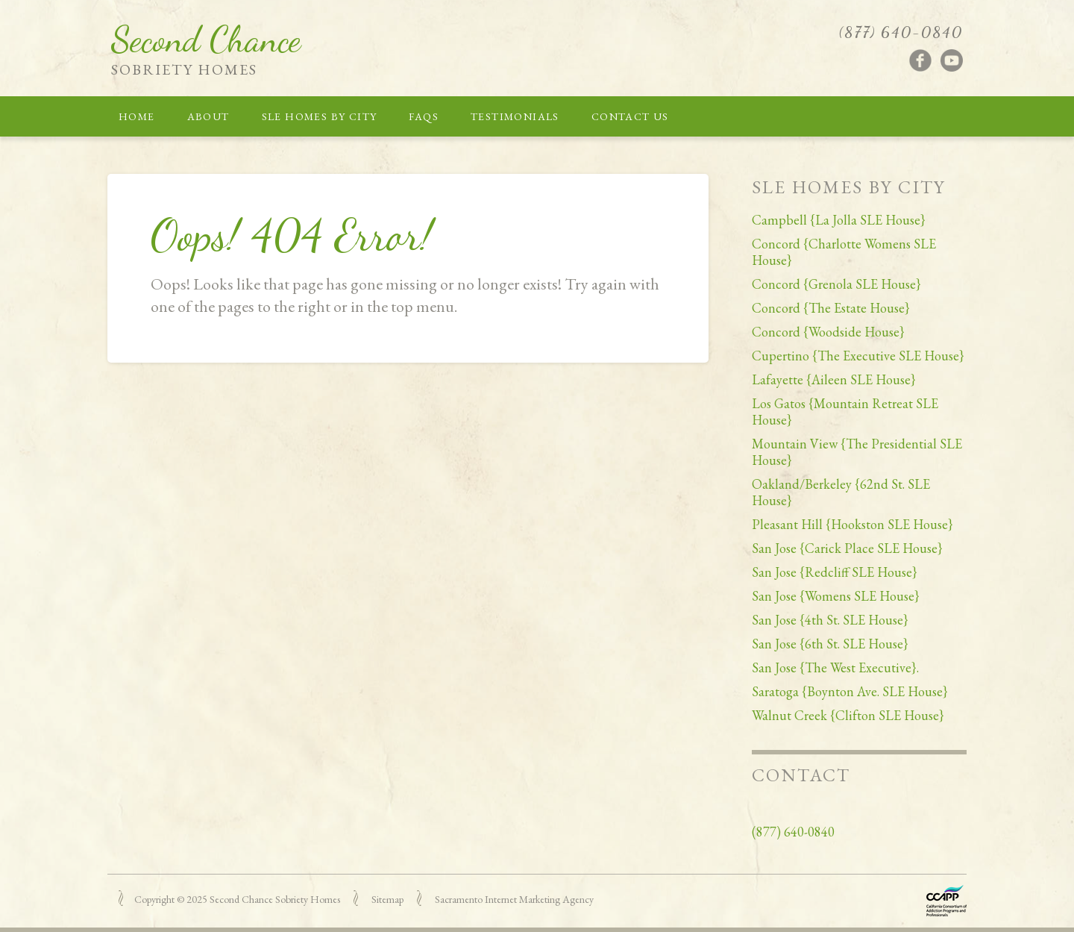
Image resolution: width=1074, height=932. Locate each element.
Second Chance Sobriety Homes (275, 899)
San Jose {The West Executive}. (835, 667)
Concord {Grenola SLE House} (836, 284)
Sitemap (387, 899)
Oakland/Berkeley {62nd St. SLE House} (841, 492)
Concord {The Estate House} (831, 307)
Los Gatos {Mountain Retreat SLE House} (845, 411)
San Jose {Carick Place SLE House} (847, 548)
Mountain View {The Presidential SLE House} (857, 452)
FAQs (424, 116)
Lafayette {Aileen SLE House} (834, 379)
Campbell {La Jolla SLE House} (839, 219)
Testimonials (515, 116)
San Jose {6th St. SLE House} (830, 643)
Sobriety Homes (184, 69)
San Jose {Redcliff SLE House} (834, 572)
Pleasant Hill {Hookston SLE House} (852, 524)
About (208, 116)
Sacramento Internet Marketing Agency (514, 899)
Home (137, 116)
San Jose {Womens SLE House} (836, 595)
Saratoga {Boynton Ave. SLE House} (850, 691)
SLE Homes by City (319, 116)
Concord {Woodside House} (828, 331)
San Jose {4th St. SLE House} (830, 619)
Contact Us (630, 116)
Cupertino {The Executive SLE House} (858, 355)
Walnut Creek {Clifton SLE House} (848, 715)
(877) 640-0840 (900, 32)
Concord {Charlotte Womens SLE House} (844, 252)
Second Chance (206, 39)
